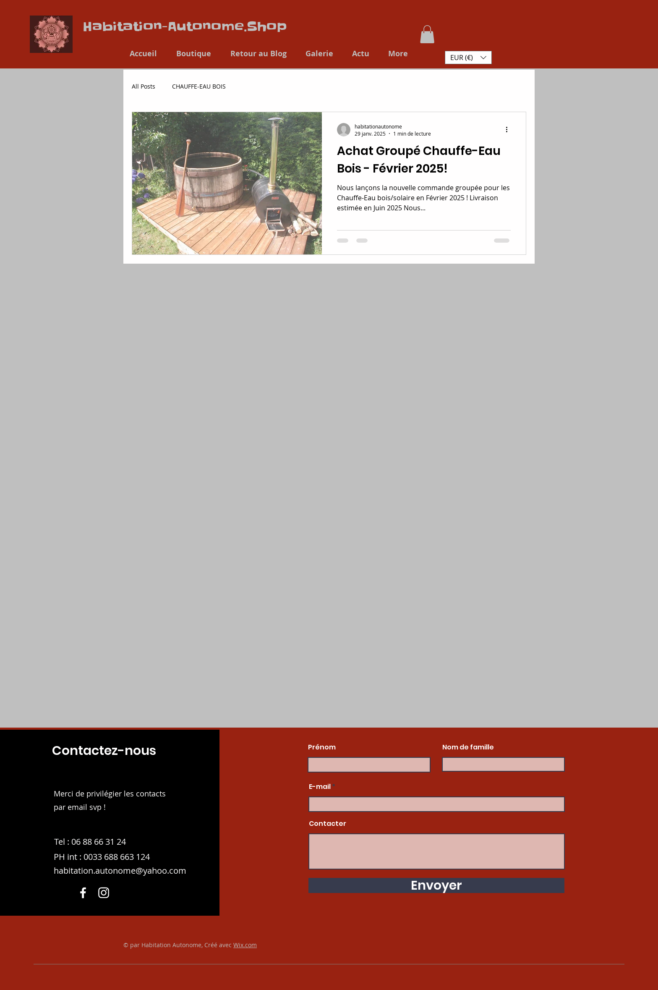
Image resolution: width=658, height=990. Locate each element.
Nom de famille (468, 747)
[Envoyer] (436, 885)
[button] (427, 34)
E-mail (320, 786)
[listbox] (468, 57)
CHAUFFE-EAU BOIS (199, 86)
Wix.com (245, 945)
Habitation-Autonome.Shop (185, 26)
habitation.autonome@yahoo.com (120, 870)
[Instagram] (103, 892)
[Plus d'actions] (509, 130)
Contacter (327, 823)
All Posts (143, 86)
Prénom (322, 747)
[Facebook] (83, 892)
